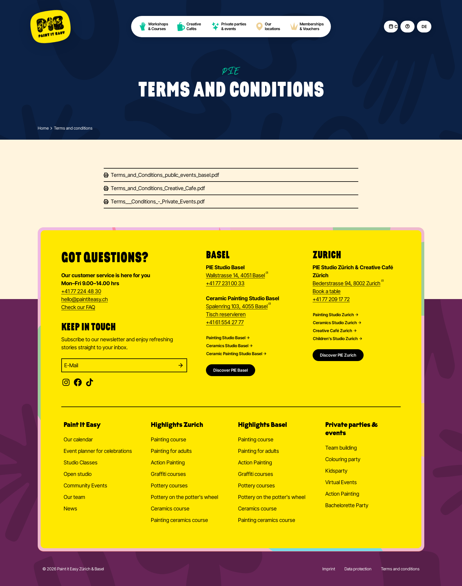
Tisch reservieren (226, 314)
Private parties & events (228, 26)
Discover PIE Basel (230, 370)
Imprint (328, 568)
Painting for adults (171, 451)
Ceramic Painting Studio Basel (234, 353)
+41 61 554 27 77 (225, 322)
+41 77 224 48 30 (81, 291)
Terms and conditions (400, 568)
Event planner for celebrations (98, 451)
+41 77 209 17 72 (331, 299)
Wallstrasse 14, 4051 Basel (235, 275)
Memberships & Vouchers (307, 26)
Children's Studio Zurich (335, 338)
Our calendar (78, 439)
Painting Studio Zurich (333, 314)
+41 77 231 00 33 (225, 283)
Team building (341, 448)
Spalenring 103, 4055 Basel (237, 306)
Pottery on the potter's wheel (184, 497)
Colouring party (342, 459)
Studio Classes (81, 462)
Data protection (358, 568)
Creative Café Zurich (332, 330)
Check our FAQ (78, 307)
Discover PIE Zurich (338, 355)
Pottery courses (169, 485)
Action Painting (168, 462)
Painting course (168, 439)
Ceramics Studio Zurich (335, 322)
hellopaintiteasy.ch (84, 299)
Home (43, 128)
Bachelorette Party (346, 505)
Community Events (85, 485)
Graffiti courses (168, 474)
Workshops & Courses (153, 26)
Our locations (267, 26)
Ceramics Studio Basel (227, 345)
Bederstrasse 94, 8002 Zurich (346, 283)
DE (424, 27)
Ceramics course (170, 508)
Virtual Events (341, 482)
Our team (74, 497)
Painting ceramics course (179, 520)
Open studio (78, 474)
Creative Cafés (189, 26)
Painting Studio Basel (225, 337)
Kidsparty (336, 471)
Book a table (327, 291)
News (70, 508)
